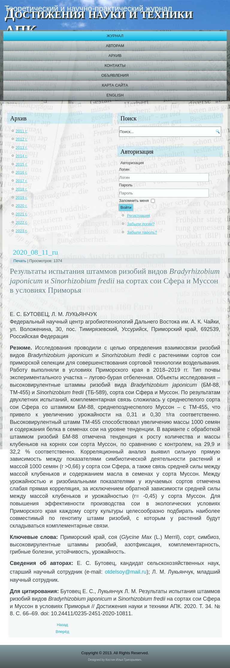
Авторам (115, 45)
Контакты (115, 65)
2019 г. (21, 197)
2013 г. (21, 147)
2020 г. (21, 205)
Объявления (114, 75)
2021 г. (21, 214)
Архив (114, 55)
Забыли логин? (141, 224)
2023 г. (21, 231)
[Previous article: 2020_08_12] (62, 624)
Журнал (115, 36)
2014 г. (21, 156)
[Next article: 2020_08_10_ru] (62, 631)
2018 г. (21, 189)
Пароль (125, 185)
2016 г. (21, 172)
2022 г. (21, 222)
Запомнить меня (134, 200)
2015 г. (21, 164)
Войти (125, 207)
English (114, 95)
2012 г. (21, 139)
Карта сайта (115, 85)
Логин (124, 169)
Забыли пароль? (142, 232)
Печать (20, 261)
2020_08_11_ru (35, 252)
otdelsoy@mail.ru (125, 572)
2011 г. (21, 131)
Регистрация (138, 215)
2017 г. (21, 181)
